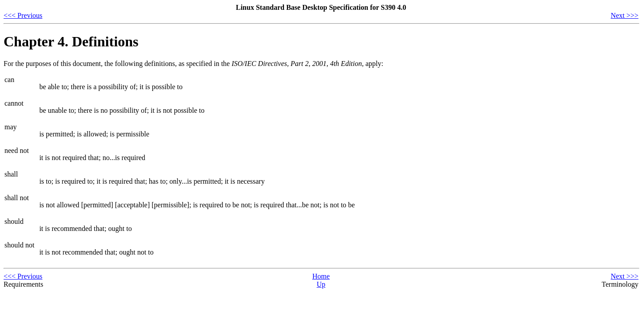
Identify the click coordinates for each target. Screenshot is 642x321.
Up (321, 284)
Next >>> (624, 15)
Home (320, 276)
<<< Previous (23, 15)
